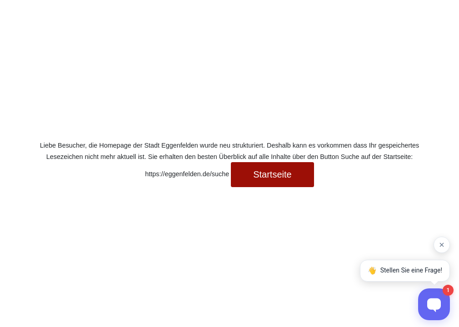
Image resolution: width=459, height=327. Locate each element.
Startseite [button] (272, 174)
